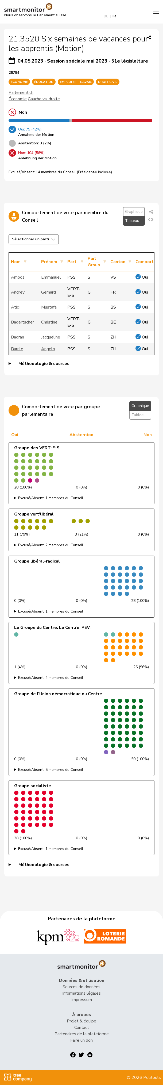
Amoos (18, 277)
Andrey (18, 292)
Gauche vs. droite (44, 99)
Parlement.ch (21, 92)
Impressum (81, 1000)
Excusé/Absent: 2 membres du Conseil (50, 545)
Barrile (17, 349)
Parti (72, 262)
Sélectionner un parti (33, 239)
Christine (49, 322)
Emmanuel (51, 277)
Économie (18, 99)
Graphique (134, 211)
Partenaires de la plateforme (82, 1034)
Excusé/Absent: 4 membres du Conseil (50, 677)
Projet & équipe (81, 1021)
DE (106, 16)
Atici (15, 307)
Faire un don (81, 1040)
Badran (17, 337)
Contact (81, 1027)
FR (114, 16)
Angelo (48, 349)
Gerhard (48, 292)
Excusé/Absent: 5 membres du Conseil (50, 769)
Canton (117, 262)
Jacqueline (50, 337)
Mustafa (49, 307)
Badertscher (22, 322)
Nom (16, 262)
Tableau (132, 220)
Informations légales (81, 993)
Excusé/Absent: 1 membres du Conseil (50, 498)
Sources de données (81, 987)
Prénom (49, 262)
